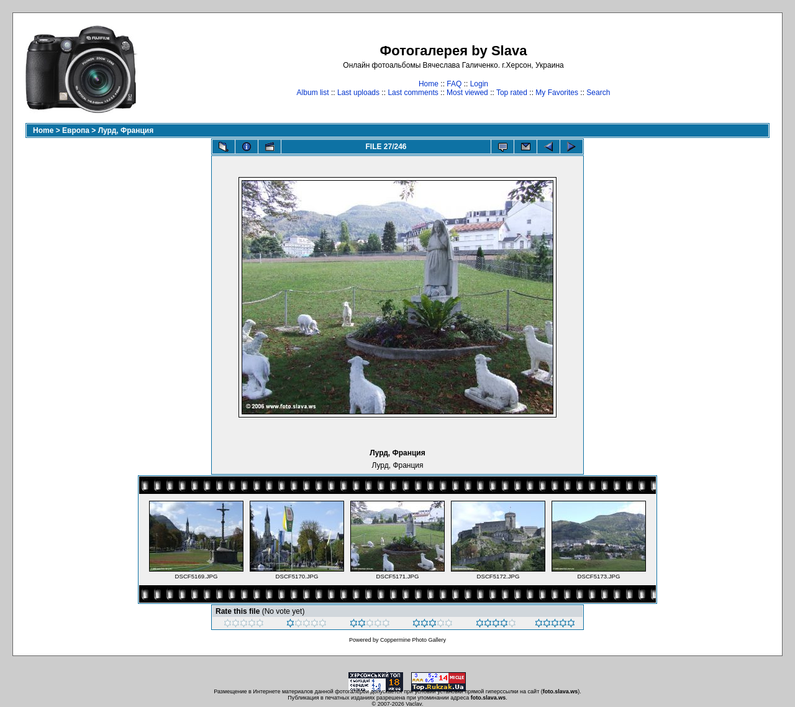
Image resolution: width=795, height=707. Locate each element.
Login (479, 84)
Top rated (511, 92)
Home (428, 84)
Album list (313, 92)
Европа (75, 130)
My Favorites (556, 92)
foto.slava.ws (560, 691)
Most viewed (467, 92)
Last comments (413, 92)
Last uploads (358, 92)
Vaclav (414, 704)
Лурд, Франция (126, 130)
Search (598, 92)
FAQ (454, 84)
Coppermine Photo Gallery (413, 640)
